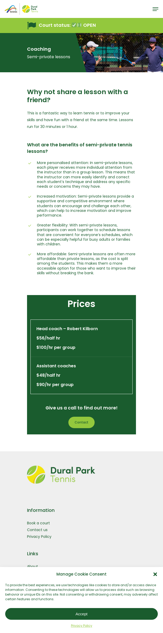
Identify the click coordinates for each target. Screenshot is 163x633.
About (32, 566)
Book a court (38, 523)
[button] (155, 574)
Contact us (37, 529)
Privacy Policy (81, 625)
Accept (82, 614)
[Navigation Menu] (155, 9)
